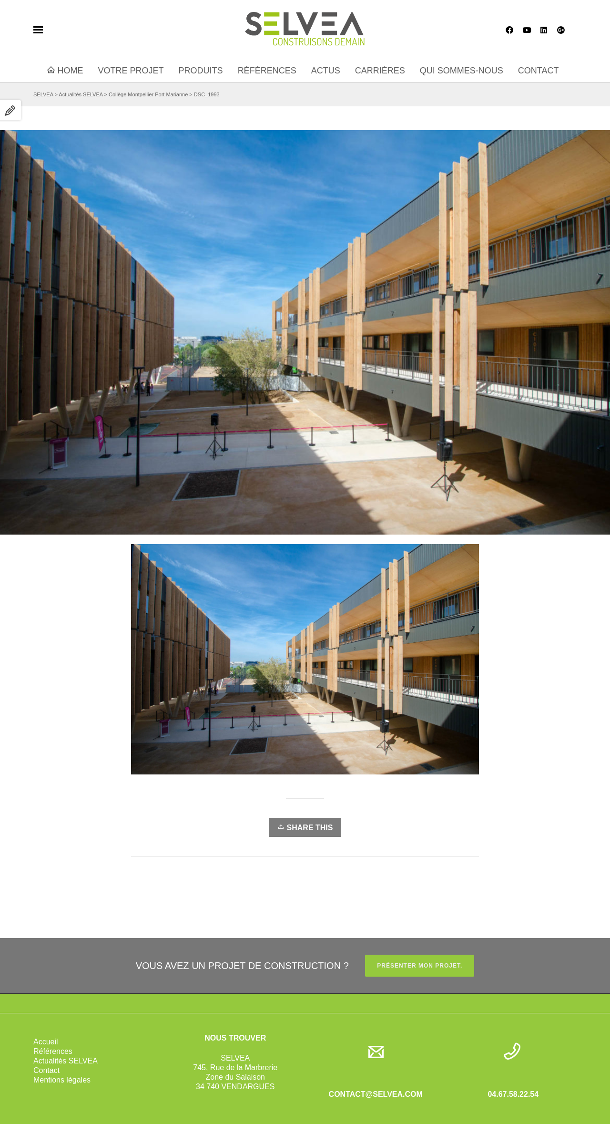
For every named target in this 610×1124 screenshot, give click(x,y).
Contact (46, 1070)
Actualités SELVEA (65, 1061)
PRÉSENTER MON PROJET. (419, 965)
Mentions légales (62, 1080)
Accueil (45, 1042)
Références (52, 1051)
